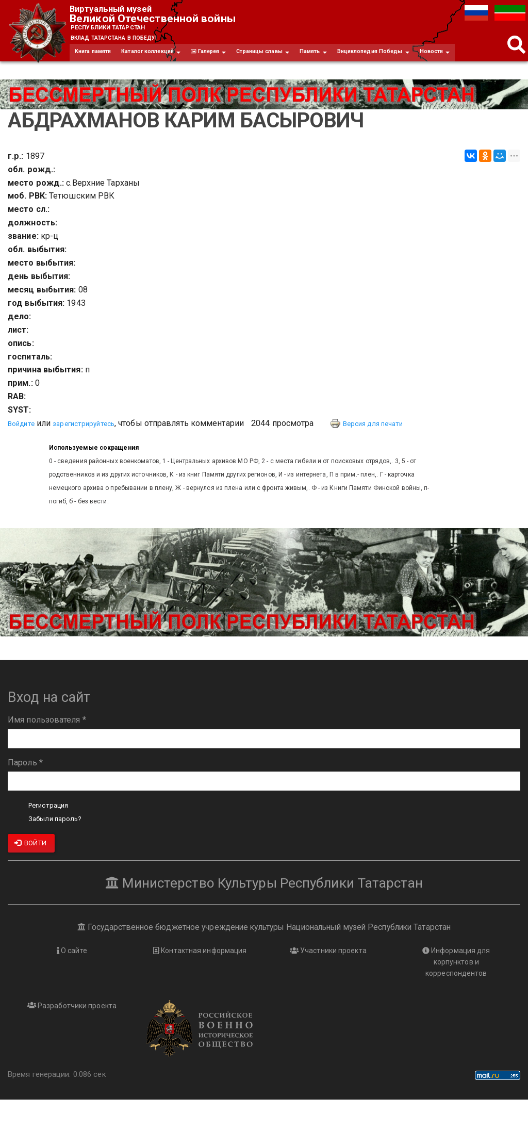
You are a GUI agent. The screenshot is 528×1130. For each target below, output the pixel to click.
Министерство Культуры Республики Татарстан (264, 910)
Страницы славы (299, 59)
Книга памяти (98, 59)
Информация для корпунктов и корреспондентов (456, 991)
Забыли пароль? (60, 846)
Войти (30, 871)
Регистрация (53, 833)
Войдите (24, 451)
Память (357, 59)
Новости (93, 79)
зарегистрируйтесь (95, 451)
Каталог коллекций (167, 59)
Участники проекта (328, 979)
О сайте (72, 979)
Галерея (234, 59)
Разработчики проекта (72, 1035)
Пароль (25, 790)
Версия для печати (396, 451)
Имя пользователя (47, 748)
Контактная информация (200, 979)
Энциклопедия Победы (428, 59)
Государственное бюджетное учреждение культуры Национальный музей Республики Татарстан (263, 955)
